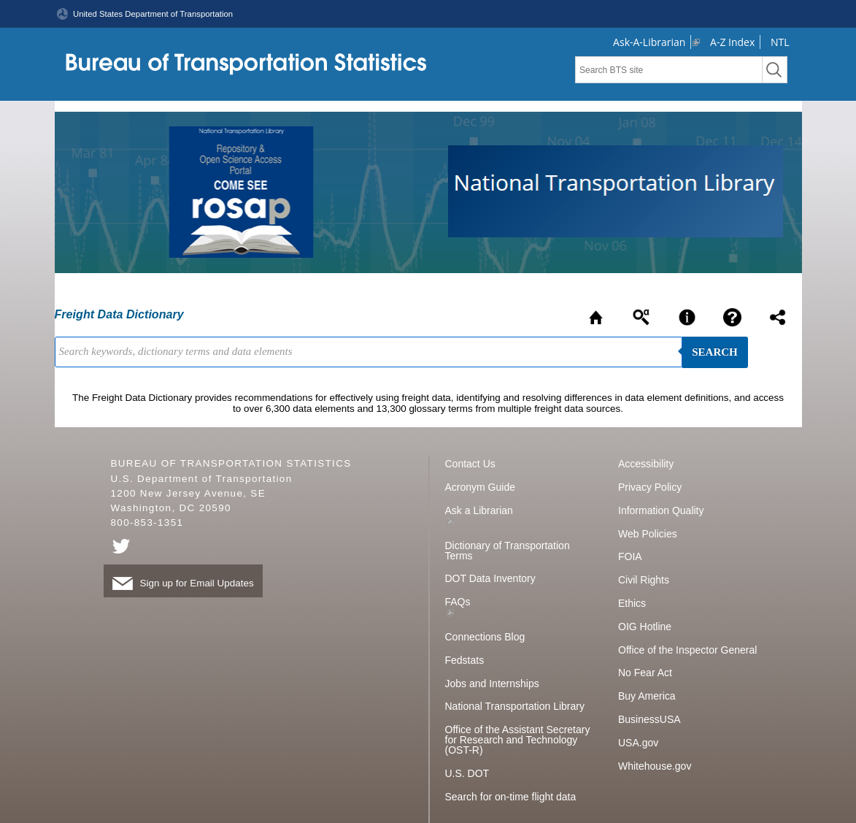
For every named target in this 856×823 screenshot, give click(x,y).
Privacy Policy (650, 487)
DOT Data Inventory (490, 578)
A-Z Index (732, 42)
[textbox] (669, 69)
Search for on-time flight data (511, 797)
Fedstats (465, 660)
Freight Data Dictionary (119, 314)
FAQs (458, 602)
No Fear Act (645, 672)
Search (715, 352)
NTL (780, 42)
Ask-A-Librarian (649, 42)
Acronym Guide (480, 487)
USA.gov (638, 743)
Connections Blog (485, 637)
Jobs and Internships (492, 683)
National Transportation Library (515, 706)
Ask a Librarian (479, 510)
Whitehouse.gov (654, 766)
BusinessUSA (649, 719)
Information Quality (661, 510)
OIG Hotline (644, 626)
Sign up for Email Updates (183, 583)
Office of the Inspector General (687, 650)
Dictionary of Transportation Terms (507, 550)
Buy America (647, 696)
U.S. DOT (467, 773)
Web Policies (647, 534)
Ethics (632, 603)
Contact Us (470, 464)
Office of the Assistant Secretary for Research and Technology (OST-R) (517, 739)
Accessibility (646, 464)
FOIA (630, 556)
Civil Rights (643, 580)
